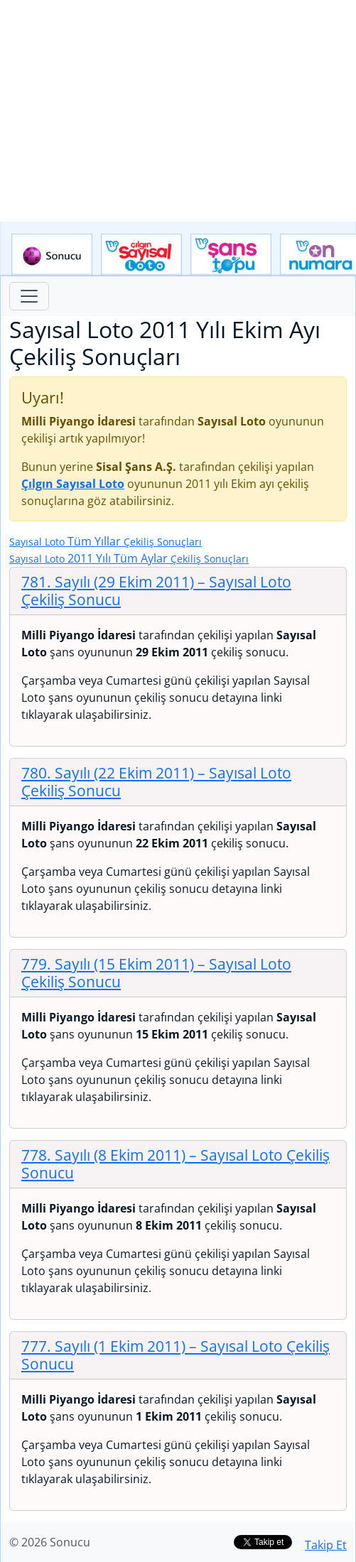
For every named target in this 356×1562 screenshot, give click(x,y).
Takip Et (326, 1545)
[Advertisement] (178, 110)
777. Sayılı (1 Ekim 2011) (175, 1355)
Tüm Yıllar (105, 541)
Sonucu (51, 255)
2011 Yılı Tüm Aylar (129, 558)
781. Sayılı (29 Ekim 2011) (156, 590)
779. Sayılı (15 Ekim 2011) (156, 973)
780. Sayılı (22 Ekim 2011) (156, 782)
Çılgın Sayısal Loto (141, 255)
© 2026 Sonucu (49, 1542)
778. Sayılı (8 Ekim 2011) (175, 1164)
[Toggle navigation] (29, 296)
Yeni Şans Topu (230, 255)
